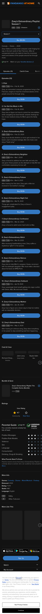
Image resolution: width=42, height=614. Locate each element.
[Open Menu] (3, 3)
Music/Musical (27, 480)
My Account (8, 570)
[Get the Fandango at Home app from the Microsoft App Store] (34, 551)
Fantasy (36, 480)
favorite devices (27, 62)
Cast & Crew (24, 71)
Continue (21, 610)
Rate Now (26, 416)
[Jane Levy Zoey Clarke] (21, 362)
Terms (7, 580)
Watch (6, 565)
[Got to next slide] (40, 362)
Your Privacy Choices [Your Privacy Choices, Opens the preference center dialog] (21, 605)
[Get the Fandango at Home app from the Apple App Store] (8, 551)
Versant (18, 578)
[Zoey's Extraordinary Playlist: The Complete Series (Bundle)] (26, 387)
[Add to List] (39, 28)
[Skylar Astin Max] (34, 362)
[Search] (39, 3)
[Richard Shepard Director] (8, 362)
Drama (17, 480)
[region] (21, 592)
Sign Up (21, 558)
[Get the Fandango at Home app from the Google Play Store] (22, 551)
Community (16, 416)
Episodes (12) (8, 71)
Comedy (11, 480)
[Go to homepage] (20, 3)
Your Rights (35, 584)
